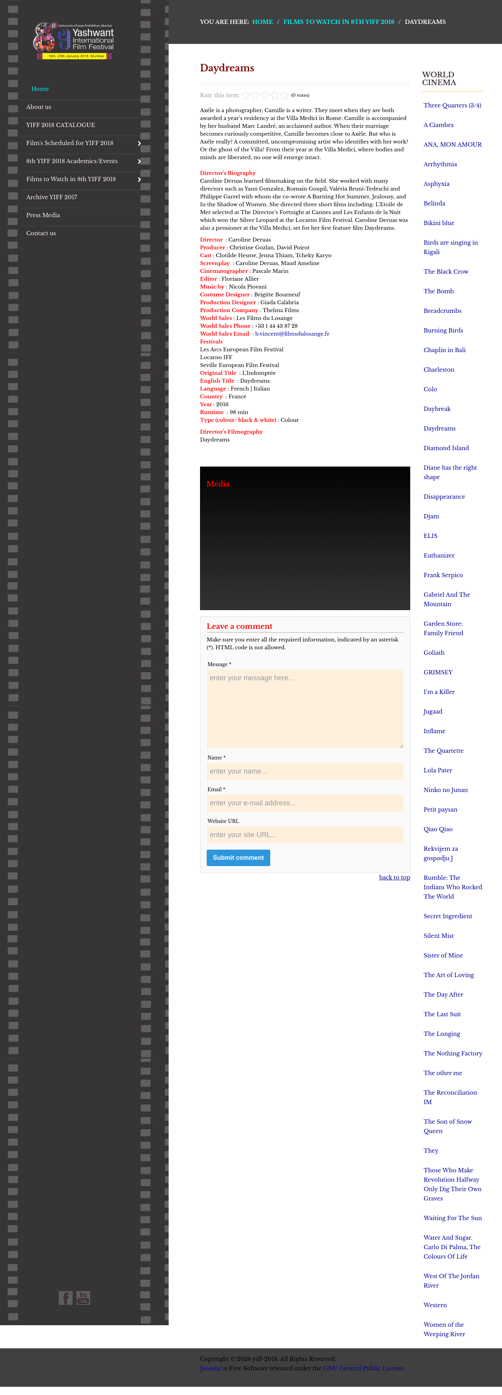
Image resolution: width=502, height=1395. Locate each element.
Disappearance (444, 496)
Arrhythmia (440, 164)
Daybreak (437, 408)
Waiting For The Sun (453, 1218)
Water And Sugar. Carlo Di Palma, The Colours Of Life (452, 1247)
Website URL (223, 821)
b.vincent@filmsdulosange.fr (292, 334)
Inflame (435, 731)
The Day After (443, 994)
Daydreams (440, 428)
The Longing (442, 1033)
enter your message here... (305, 709)
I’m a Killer (439, 692)
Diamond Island (446, 448)
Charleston (439, 369)
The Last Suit (442, 1014)
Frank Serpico (443, 575)
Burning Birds (443, 330)
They (431, 1150)
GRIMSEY (438, 672)
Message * (219, 664)
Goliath (434, 652)
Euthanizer (439, 555)
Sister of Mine (443, 955)
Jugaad (433, 711)
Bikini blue (439, 223)
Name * (216, 758)
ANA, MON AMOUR (453, 144)
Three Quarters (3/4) (452, 105)
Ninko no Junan (446, 790)
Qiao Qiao (438, 829)
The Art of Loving (449, 975)
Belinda (434, 203)
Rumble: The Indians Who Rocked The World (453, 887)
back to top (394, 877)
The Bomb (439, 291)
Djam (431, 516)
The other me (443, 1073)
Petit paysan (440, 809)
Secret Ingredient (448, 916)
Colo (430, 389)
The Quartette (444, 750)
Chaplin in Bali (445, 350)
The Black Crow (446, 271)
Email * (216, 789)
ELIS (430, 535)
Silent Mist (439, 935)
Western (435, 1305)
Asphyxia (436, 183)
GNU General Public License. (364, 1368)
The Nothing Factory (453, 1053)
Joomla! (211, 1368)
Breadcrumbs (443, 310)
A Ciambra (439, 125)
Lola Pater (438, 770)
